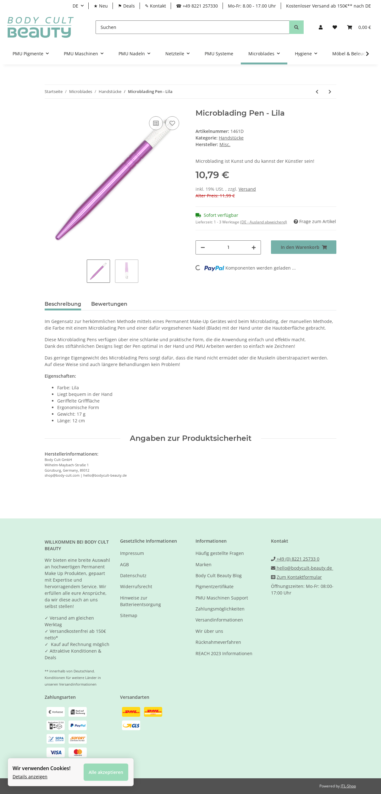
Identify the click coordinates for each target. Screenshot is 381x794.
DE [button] (75, 6)
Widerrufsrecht (136, 586)
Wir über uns (209, 631)
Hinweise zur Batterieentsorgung (140, 601)
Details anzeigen (30, 777)
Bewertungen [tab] (109, 304)
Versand (247, 189)
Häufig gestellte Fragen (220, 553)
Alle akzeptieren (106, 772)
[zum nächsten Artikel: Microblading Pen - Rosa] (329, 91)
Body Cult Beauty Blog (219, 575)
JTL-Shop (348, 786)
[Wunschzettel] (335, 27)
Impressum (132, 553)
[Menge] (228, 247)
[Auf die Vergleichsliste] (156, 123)
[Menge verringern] (203, 247)
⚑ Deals (126, 6)
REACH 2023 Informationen (224, 653)
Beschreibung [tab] (63, 304)
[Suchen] (193, 27)
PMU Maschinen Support (222, 598)
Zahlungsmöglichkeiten (220, 609)
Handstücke (231, 138)
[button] (321, 27)
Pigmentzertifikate (215, 586)
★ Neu (101, 6)
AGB (124, 564)
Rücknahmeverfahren (218, 642)
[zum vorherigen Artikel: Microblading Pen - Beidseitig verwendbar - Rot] (317, 91)
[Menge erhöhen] (254, 247)
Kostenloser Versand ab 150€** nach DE (328, 6)
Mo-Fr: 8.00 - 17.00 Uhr (252, 6)
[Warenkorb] (359, 27)
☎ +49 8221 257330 (197, 6)
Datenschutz (133, 575)
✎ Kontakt (155, 6)
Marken (204, 564)
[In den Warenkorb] (303, 247)
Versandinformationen (219, 620)
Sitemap (128, 615)
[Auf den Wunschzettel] (172, 123)
